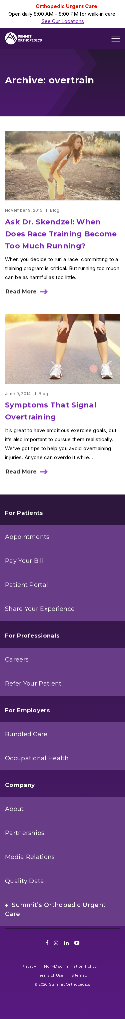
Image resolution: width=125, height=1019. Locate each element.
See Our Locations (62, 21)
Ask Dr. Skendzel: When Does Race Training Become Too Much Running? (61, 233)
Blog (54, 210)
